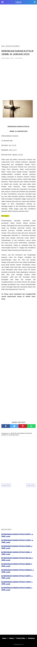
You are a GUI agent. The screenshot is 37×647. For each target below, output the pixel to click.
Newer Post (6, 485)
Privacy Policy (20, 638)
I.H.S (18, 2)
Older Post (31, 485)
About (4, 638)
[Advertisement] (18, 25)
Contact (11, 638)
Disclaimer (31, 638)
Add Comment (18, 58)
